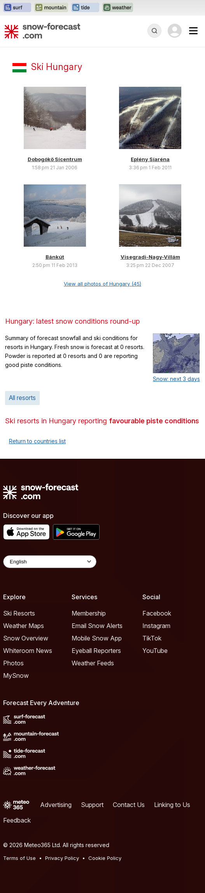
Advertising (56, 805)
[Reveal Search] (154, 31)
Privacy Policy (62, 858)
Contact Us (129, 805)
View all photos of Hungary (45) (102, 284)
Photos (13, 663)
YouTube (155, 650)
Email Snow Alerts (97, 626)
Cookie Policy (104, 858)
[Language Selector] (49, 561)
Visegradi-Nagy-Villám (150, 257)
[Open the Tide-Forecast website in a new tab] (85, 8)
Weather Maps (23, 626)
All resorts (22, 398)
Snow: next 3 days (176, 378)
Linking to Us (172, 805)
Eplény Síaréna (150, 159)
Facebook (156, 613)
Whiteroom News (27, 650)
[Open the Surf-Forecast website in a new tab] (17, 8)
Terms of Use (19, 858)
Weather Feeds (93, 663)
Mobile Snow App (97, 638)
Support (92, 805)
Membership (89, 613)
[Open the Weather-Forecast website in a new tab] (117, 8)
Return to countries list (37, 441)
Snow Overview (25, 638)
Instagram (156, 626)
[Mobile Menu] (193, 31)
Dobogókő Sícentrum (55, 159)
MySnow (16, 675)
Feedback (17, 820)
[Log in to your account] (175, 31)
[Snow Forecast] (42, 31)
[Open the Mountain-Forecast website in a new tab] (51, 8)
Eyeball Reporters (96, 650)
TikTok (151, 638)
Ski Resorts (19, 613)
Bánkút (55, 257)
